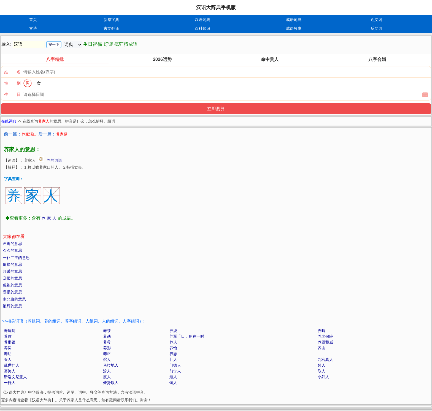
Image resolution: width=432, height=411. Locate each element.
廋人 (107, 377)
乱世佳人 (11, 365)
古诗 (33, 28)
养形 (107, 348)
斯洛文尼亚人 (15, 377)
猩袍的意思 (12, 285)
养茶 (107, 330)
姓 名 (12, 71)
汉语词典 (202, 19)
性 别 (12, 83)
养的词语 (54, 160)
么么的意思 (12, 250)
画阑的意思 (12, 243)
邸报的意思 (12, 278)
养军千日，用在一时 (186, 336)
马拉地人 (110, 365)
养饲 (8, 348)
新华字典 (111, 19)
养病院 (9, 330)
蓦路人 (9, 371)
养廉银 (9, 342)
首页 (33, 19)
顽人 (173, 377)
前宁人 (175, 371)
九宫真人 (325, 359)
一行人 (9, 382)
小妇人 (323, 377)
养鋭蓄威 (325, 342)
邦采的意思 (12, 271)
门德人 (175, 365)
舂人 (8, 359)
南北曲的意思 (14, 299)
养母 (107, 342)
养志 (173, 353)
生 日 (12, 94)
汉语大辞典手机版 (216, 7)
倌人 (107, 359)
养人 (173, 342)
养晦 (321, 330)
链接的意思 (12, 264)
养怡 (173, 348)
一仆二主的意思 (16, 257)
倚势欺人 (110, 382)
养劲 (107, 336)
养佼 (8, 336)
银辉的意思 (12, 306)
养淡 (173, 330)
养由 (321, 348)
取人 (321, 371)
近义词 (376, 19)
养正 (107, 353)
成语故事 (293, 28)
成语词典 (293, 19)
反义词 (376, 28)
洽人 (107, 371)
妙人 (321, 365)
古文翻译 (111, 28)
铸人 (173, 382)
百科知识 (202, 28)
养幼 (8, 353)
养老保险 (325, 336)
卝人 (173, 359)
